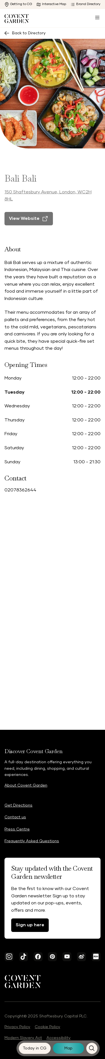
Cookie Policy (47, 1027)
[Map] (68, 1048)
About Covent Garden (25, 785)
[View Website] (28, 224)
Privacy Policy (17, 1027)
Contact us (15, 817)
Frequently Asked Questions (31, 841)
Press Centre (17, 829)
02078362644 (20, 490)
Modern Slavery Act (23, 1038)
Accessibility (58, 1038)
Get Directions (18, 805)
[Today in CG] (35, 1048)
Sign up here (30, 925)
